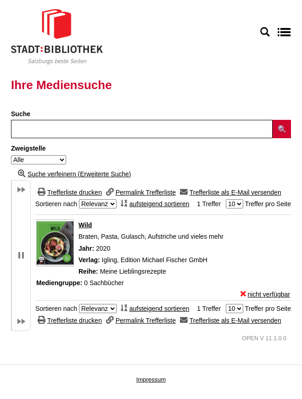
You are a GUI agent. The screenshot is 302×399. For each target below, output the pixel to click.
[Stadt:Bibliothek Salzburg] (57, 36)
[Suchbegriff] (142, 129)
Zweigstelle (28, 148)
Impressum (151, 379)
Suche (20, 114)
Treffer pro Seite (268, 204)
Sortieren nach (56, 204)
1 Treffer (209, 204)
